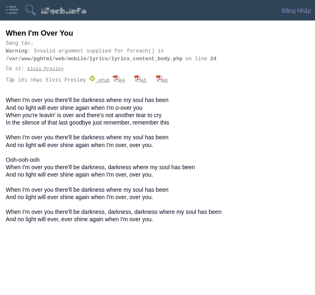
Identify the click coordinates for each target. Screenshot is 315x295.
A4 (119, 80)
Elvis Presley (45, 69)
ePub (99, 80)
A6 (162, 80)
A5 (141, 80)
